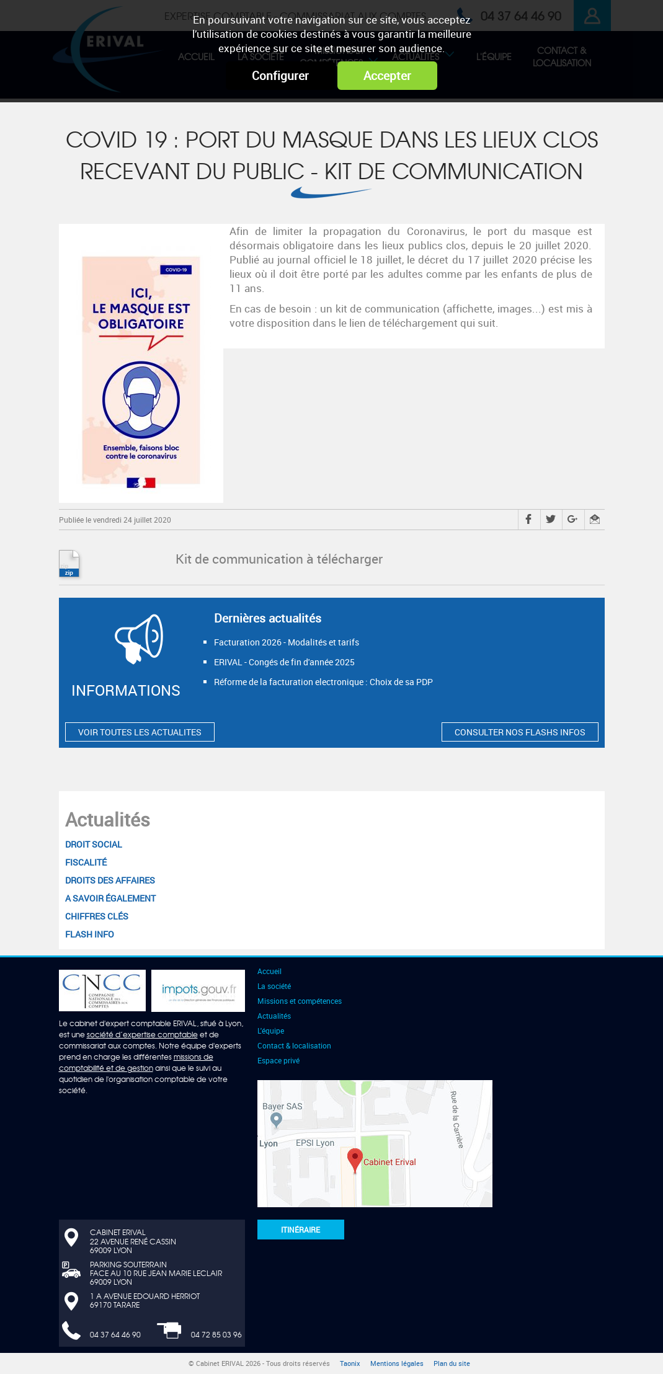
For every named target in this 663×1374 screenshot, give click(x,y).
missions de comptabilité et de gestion (136, 1062)
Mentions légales (397, 1363)
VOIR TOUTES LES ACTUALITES (140, 732)
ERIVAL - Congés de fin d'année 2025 (284, 662)
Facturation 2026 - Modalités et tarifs (286, 642)
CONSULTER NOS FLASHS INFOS (520, 732)
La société (274, 986)
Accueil (269, 971)
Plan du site (452, 1363)
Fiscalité (86, 862)
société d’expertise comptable (142, 1034)
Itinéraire (300, 1229)
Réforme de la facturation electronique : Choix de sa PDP (323, 682)
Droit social (93, 844)
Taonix (350, 1363)
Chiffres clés (96, 916)
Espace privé (278, 1060)
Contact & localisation (294, 1045)
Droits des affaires (110, 880)
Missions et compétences (299, 1001)
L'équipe (270, 1030)
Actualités (107, 819)
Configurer (280, 76)
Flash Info (89, 934)
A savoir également (110, 898)
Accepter (387, 76)
